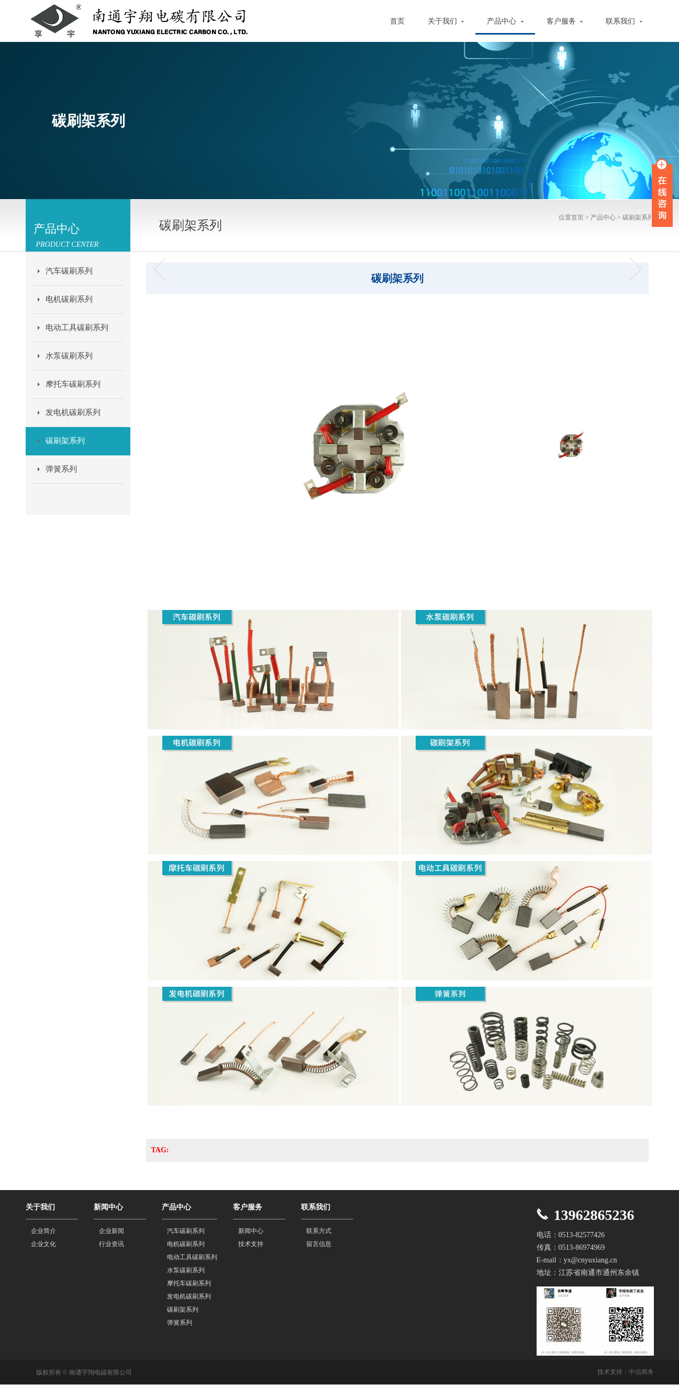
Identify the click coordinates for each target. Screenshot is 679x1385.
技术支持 (250, 1244)
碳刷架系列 (65, 441)
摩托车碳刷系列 (73, 384)
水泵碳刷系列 (69, 356)
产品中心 (505, 21)
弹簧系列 (61, 469)
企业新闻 (111, 1231)
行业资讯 (111, 1244)
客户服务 (565, 21)
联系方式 (318, 1231)
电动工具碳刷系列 (77, 327)
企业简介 (43, 1231)
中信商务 (641, 1372)
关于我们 (446, 21)
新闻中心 (250, 1231)
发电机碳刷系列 (73, 412)
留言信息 (318, 1244)
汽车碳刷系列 (69, 271)
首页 (397, 21)
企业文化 (43, 1244)
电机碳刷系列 (69, 299)
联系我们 (624, 21)
